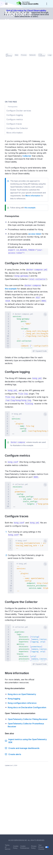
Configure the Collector (22, 600)
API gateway (9, 55)
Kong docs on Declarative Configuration (27, 705)
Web (16, 55)
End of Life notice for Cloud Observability (26, 10)
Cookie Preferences (24, 847)
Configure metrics (19, 454)
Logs (50, 55)
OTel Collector (41, 55)
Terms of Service (7, 847)
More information (32, 196)
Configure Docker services (25, 263)
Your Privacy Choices (43, 847)
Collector (26, 156)
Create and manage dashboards (22, 746)
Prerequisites (13, 216)
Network (32, 55)
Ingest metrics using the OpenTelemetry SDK (26, 739)
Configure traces (18, 514)
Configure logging (19, 371)
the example (11, 288)
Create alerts (13, 752)
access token (34, 234)
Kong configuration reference (22, 701)
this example (29, 208)
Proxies (24, 55)
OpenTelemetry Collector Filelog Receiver (28, 717)
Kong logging (14, 696)
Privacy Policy (33, 847)
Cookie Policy (15, 847)
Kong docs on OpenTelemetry (22, 692)
